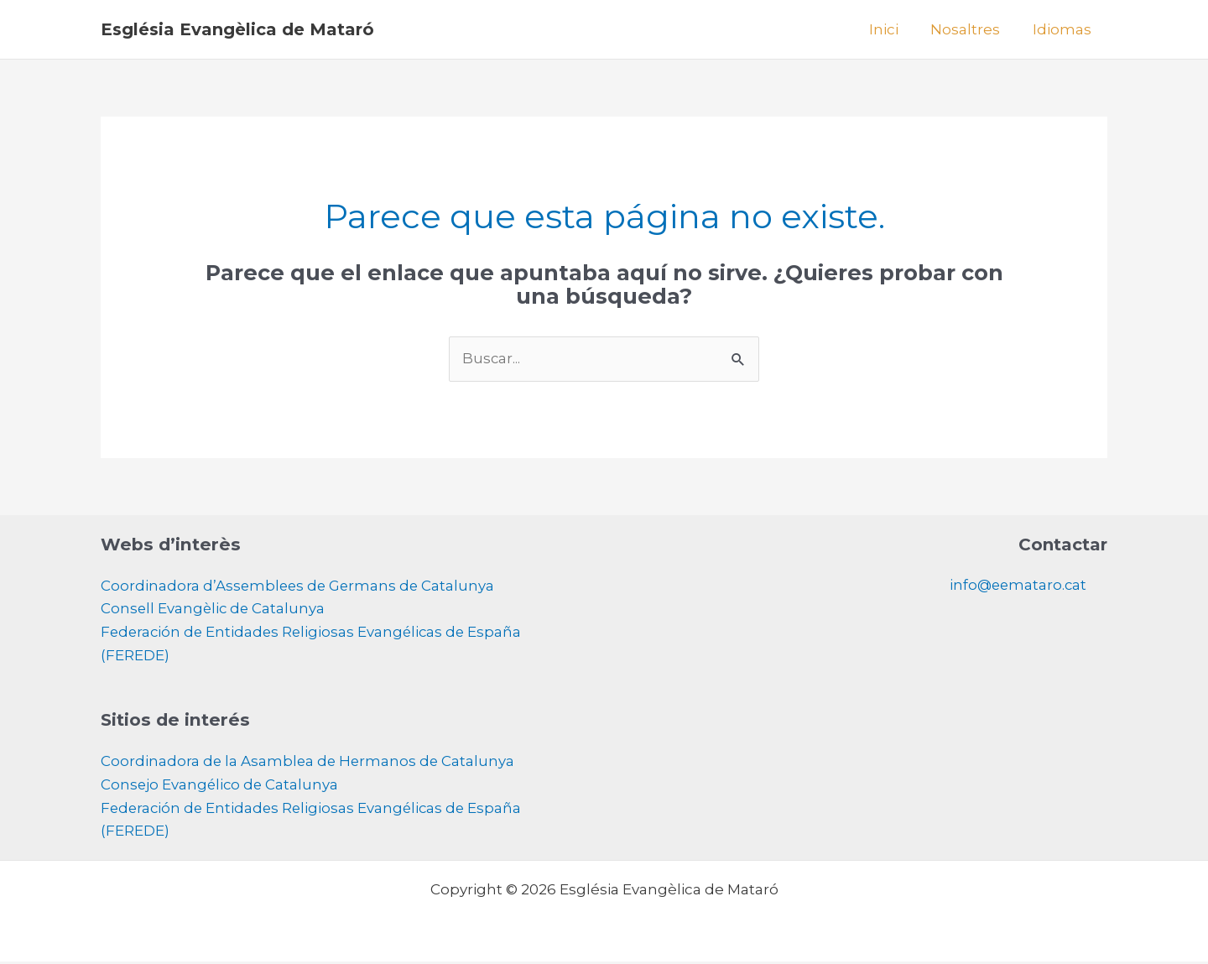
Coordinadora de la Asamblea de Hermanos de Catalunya (309, 763)
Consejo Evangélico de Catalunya (221, 787)
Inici (893, 29)
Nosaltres (971, 29)
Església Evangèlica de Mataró (237, 29)
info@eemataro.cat (1016, 585)
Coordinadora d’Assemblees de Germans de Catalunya (300, 586)
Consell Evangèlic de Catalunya (214, 610)
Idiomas (1063, 29)
